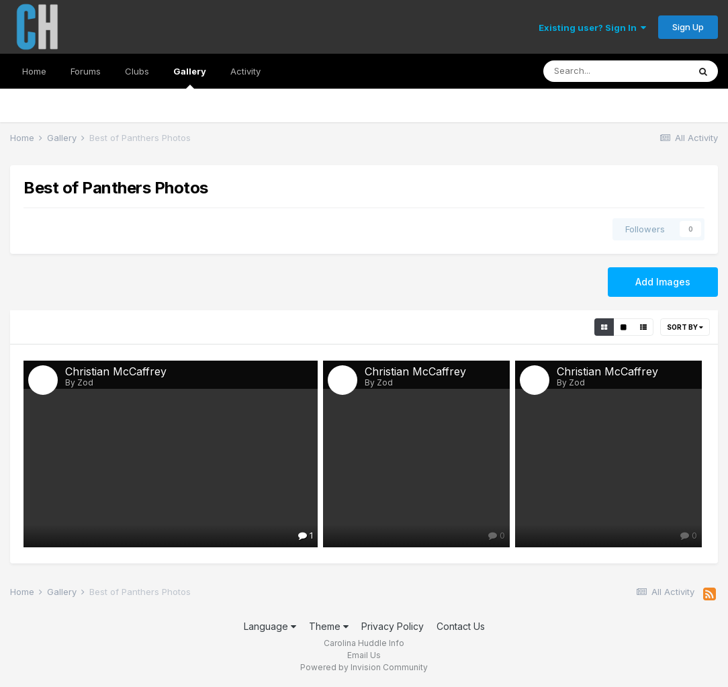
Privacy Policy (392, 626)
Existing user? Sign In (592, 27)
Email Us (364, 655)
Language (270, 626)
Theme (329, 626)
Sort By (685, 327)
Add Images (662, 281)
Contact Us (461, 626)
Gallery (189, 77)
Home (34, 71)
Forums (86, 71)
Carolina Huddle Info (364, 643)
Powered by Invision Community (364, 667)
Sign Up (688, 26)
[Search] (615, 71)
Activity (245, 71)
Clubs (137, 71)
